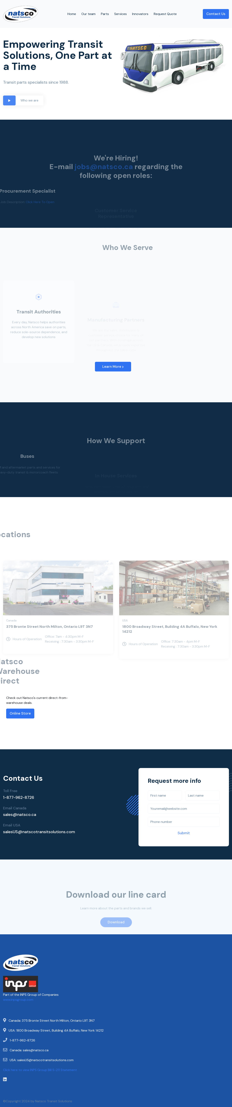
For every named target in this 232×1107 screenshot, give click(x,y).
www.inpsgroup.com (18, 999)
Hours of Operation (24, 647)
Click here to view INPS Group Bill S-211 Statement (40, 1070)
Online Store (20, 713)
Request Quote (165, 14)
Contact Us (215, 14)
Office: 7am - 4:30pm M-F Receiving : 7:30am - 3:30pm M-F (69, 647)
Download (116, 930)
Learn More (113, 366)
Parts (105, 14)
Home (71, 14)
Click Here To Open (31, 202)
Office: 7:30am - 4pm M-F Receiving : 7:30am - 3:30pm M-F (185, 652)
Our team (88, 14)
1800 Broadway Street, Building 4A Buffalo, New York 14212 (169, 638)
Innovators (140, 14)
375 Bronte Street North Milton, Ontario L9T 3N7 (49, 635)
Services (120, 14)
